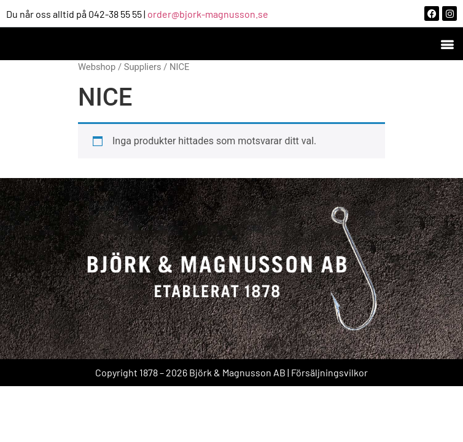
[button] (447, 44)
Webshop (96, 66)
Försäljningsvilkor (329, 372)
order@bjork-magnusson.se (207, 14)
